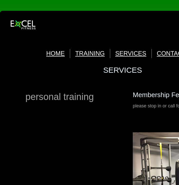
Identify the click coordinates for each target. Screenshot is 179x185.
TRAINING (90, 53)
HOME (55, 53)
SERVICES (130, 53)
